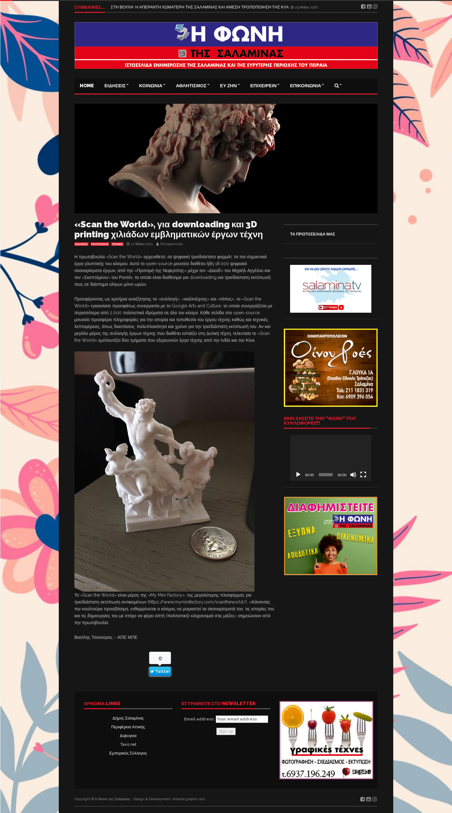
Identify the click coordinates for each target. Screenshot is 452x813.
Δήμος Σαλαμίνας (128, 718)
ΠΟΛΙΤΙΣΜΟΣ (99, 244)
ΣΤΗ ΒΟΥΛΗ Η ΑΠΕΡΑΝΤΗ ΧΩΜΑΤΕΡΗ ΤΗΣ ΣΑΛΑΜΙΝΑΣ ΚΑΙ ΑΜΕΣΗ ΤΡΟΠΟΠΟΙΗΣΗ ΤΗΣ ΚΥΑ (200, 7)
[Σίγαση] (353, 475)
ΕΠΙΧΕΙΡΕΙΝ (263, 85)
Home (87, 85)
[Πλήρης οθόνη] (363, 475)
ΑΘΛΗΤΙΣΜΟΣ (191, 85)
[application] (330, 458)
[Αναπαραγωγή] (298, 475)
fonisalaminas (171, 244)
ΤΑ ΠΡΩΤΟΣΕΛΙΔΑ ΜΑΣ (312, 234)
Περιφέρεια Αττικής (128, 727)
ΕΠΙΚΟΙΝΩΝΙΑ (305, 85)
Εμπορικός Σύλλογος (128, 753)
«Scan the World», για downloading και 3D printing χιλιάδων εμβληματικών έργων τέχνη (168, 229)
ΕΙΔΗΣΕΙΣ (115, 85)
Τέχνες (117, 244)
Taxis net (128, 744)
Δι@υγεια (128, 735)
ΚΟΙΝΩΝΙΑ (151, 85)
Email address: (226, 719)
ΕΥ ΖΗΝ (228, 85)
